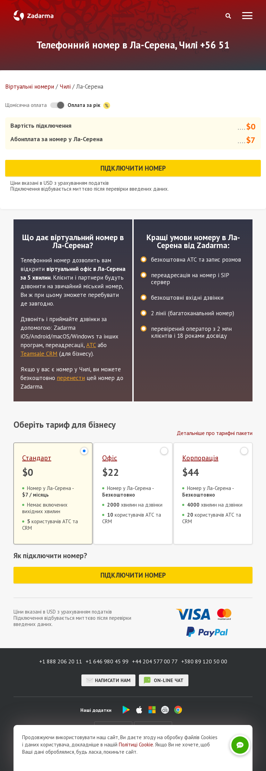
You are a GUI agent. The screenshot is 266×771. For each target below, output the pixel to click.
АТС (91, 345)
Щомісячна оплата (26, 105)
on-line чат (164, 680)
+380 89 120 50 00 (204, 661)
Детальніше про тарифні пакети (214, 432)
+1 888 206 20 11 (60, 661)
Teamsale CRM (38, 353)
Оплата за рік (89, 105)
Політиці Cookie (136, 748)
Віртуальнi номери (29, 86)
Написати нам (108, 680)
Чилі (65, 86)
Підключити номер (133, 168)
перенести (71, 378)
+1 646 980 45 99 (107, 661)
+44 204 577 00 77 (155, 661)
